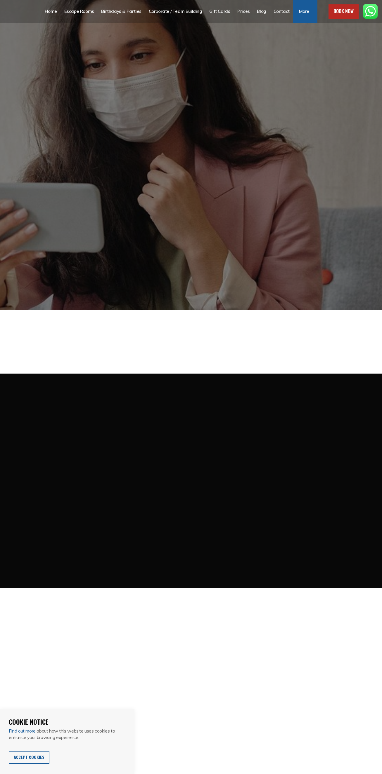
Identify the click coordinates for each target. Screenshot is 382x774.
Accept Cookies (29, 757)
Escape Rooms (79, 11)
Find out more (22, 731)
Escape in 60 (16, 11)
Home (51, 11)
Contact (280, 11)
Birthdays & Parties (121, 11)
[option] (191, 155)
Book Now (343, 11)
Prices (243, 11)
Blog (260, 11)
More (303, 11)
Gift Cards (219, 11)
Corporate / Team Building (175, 11)
